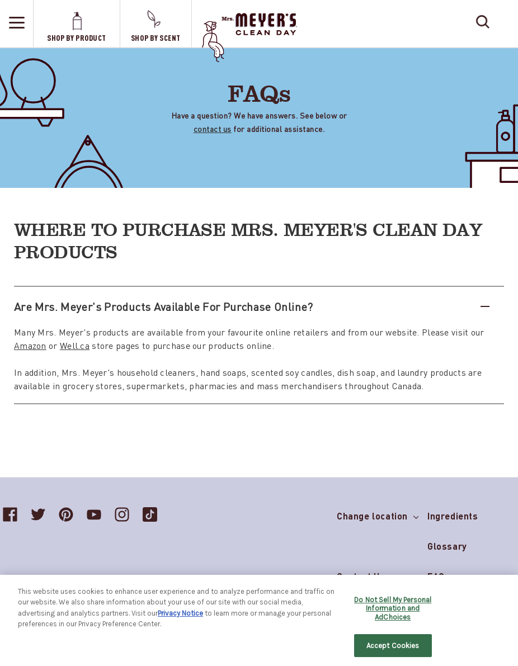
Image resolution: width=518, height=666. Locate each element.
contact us (213, 128)
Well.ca (75, 345)
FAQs (438, 576)
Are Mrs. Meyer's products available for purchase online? (251, 306)
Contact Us (361, 576)
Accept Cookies (393, 650)
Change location (377, 513)
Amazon (30, 345)
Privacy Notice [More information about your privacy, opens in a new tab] (180, 617)
